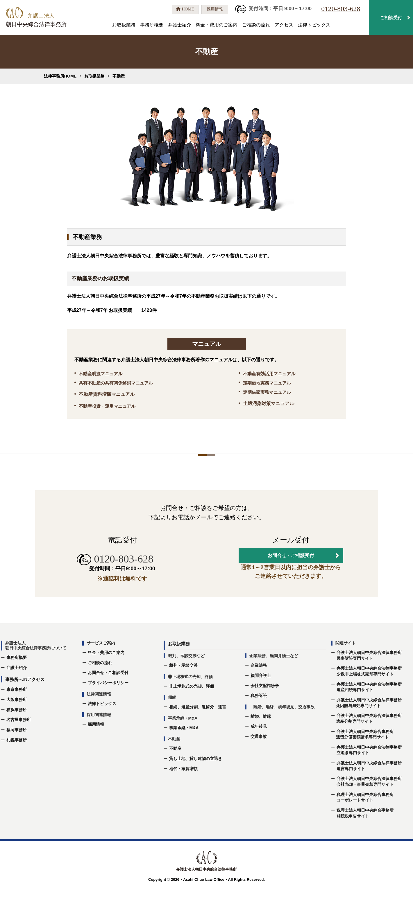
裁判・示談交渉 (183, 682)
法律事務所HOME (60, 76)
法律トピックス (314, 24)
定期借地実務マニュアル (267, 382)
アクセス (284, 24)
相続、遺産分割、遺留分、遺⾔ (197, 724)
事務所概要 (151, 24)
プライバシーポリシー (108, 699)
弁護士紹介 (179, 24)
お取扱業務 (123, 24)
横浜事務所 (16, 726)
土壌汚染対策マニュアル (268, 403)
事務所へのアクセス (24, 696)
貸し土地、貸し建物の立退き (195, 775)
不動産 (175, 765)
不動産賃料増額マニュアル (107, 394)
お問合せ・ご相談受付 (108, 689)
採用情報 (96, 741)
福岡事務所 (16, 746)
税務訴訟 (259, 712)
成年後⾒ (259, 743)
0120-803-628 (340, 8)
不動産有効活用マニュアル (269, 373)
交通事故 (259, 753)
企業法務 (259, 682)
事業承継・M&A (184, 744)
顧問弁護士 (261, 692)
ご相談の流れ (256, 24)
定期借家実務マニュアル (267, 392)
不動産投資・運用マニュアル (107, 406)
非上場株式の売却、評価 (191, 703)
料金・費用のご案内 (216, 24)
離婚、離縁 (261, 733)
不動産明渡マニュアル (100, 373)
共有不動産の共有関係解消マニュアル (116, 382)
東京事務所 (16, 706)
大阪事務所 (16, 716)
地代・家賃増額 (183, 785)
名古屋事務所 (18, 736)
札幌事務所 (16, 756)
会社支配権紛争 (265, 702)
